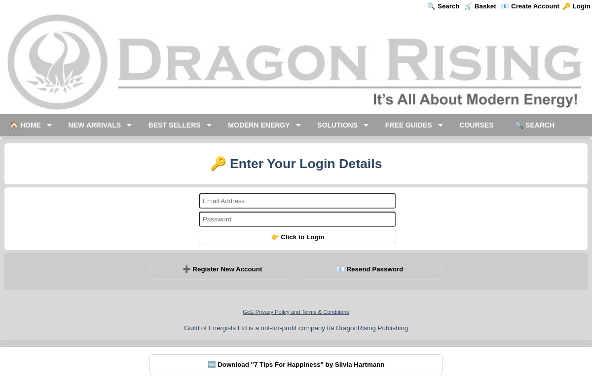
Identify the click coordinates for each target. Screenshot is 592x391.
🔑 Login (576, 6)
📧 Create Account (530, 6)
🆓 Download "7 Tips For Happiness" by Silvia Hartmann (296, 364)
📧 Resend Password (370, 269)
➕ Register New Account (222, 269)
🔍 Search (443, 6)
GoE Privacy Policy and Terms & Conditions (296, 312)
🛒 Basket (480, 6)
